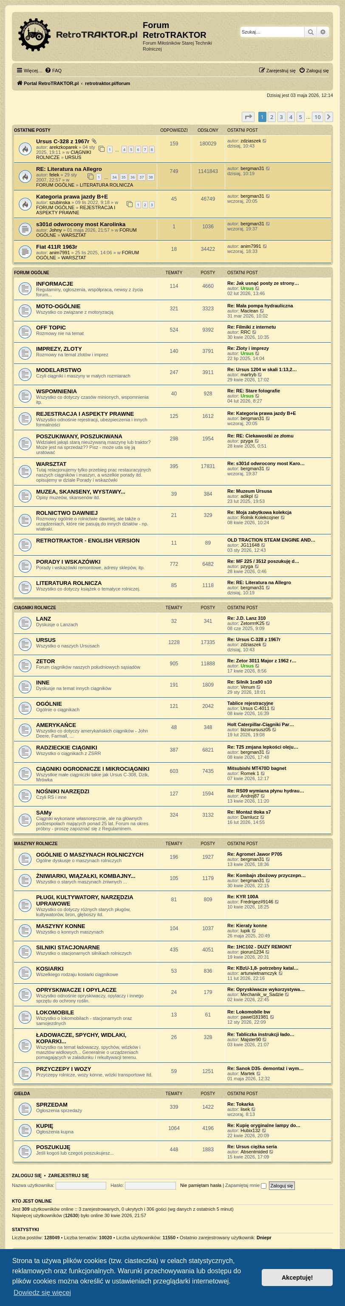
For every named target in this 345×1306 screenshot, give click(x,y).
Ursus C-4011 (254, 708)
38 (151, 177)
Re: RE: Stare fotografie (253, 390)
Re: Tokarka (240, 1104)
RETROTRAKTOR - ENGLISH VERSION (88, 540)
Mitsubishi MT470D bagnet (256, 768)
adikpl (246, 496)
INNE (43, 682)
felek (54, 174)
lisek (245, 1109)
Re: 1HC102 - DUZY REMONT (259, 946)
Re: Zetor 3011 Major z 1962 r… (262, 660)
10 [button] (317, 117)
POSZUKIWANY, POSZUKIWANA (79, 436)
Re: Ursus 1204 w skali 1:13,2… (262, 369)
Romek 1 (249, 773)
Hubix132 (250, 1130)
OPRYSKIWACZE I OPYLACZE (76, 990)
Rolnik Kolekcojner (259, 517)
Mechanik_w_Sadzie (261, 994)
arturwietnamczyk (258, 973)
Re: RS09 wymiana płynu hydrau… (265, 790)
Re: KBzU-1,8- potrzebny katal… (262, 968)
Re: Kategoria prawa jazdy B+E (261, 413)
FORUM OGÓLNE (55, 184)
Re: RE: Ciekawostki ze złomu (260, 435)
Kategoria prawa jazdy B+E (72, 196)
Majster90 (250, 1039)
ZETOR (45, 661)
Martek (247, 1073)
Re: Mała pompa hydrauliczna (260, 305)
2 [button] (271, 117)
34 (114, 177)
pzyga (246, 440)
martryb (248, 374)
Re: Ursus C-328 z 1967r (253, 639)
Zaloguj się (27, 1175)
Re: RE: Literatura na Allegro (259, 582)
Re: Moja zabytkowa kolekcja (259, 512)
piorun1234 (252, 951)
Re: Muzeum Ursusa (249, 491)
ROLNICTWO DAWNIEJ (67, 513)
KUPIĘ (44, 1126)
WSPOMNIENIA (56, 391)
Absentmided (254, 1151)
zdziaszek (250, 140)
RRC (245, 332)
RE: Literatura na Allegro (69, 169)
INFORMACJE (54, 284)
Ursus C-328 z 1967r (62, 141)
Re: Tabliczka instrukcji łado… (260, 1034)
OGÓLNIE (49, 704)
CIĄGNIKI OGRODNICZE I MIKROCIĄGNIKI (93, 769)
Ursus (247, 288)
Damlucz (249, 817)
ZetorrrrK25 (252, 623)
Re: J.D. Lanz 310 (246, 618)
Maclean (249, 310)
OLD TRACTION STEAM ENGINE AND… (271, 539)
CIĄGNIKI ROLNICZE (35, 607)
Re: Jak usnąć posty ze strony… (263, 283)
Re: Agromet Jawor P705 (254, 854)
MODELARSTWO (58, 370)
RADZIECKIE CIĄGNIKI (66, 747)
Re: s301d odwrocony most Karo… (266, 463)
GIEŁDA (22, 1093)
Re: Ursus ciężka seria (252, 1146)
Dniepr (264, 1237)
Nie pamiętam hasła (200, 1185)
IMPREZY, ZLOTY (59, 349)
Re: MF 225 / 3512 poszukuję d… (263, 561)
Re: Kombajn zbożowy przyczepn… (266, 875)
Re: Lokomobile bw (248, 1011)
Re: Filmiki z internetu (251, 326)
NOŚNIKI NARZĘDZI (62, 791)
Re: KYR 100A (242, 896)
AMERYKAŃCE (56, 725)
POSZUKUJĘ (53, 1147)
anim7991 (59, 252)
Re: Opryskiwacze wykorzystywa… (266, 989)
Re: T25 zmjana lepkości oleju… (262, 747)
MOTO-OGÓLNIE (58, 306)
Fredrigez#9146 (256, 901)
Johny (55, 230)
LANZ (43, 619)
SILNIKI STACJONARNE (68, 947)
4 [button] (290, 117)
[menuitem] (53, 70)
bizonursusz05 (255, 729)
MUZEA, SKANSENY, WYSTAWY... (80, 491)
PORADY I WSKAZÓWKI (68, 562)
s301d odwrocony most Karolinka (80, 224)
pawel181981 (254, 1016)
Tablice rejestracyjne (250, 703)
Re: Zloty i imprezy (248, 348)
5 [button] (300, 117)
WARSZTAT (73, 235)
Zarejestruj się (68, 1175)
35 (124, 177)
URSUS (73, 157)
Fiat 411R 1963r (56, 247)
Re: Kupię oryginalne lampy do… (263, 1125)
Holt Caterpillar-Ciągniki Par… (260, 724)
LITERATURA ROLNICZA (106, 184)
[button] (248, 117)
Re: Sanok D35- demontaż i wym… (265, 1068)
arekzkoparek (63, 147)
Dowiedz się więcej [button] (42, 1292)
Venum (247, 687)
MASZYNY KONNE (60, 926)
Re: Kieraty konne (247, 925)
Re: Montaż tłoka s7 (249, 812)
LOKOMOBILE (55, 1012)
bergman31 (252, 168)
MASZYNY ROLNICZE (36, 843)
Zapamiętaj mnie (245, 1185)
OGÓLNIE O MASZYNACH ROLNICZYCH (90, 855)
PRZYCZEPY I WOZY (63, 1069)
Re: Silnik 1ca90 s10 (249, 681)
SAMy (44, 812)
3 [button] (281, 117)
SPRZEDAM (52, 1105)
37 (141, 177)
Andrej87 (249, 795)
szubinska (59, 202)
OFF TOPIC (51, 327)
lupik (245, 930)
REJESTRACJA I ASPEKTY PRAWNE (75, 210)
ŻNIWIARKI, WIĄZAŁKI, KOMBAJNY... (86, 876)
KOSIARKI (49, 968)
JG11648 (250, 545)
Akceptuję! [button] (297, 1277)
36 (132, 177)
